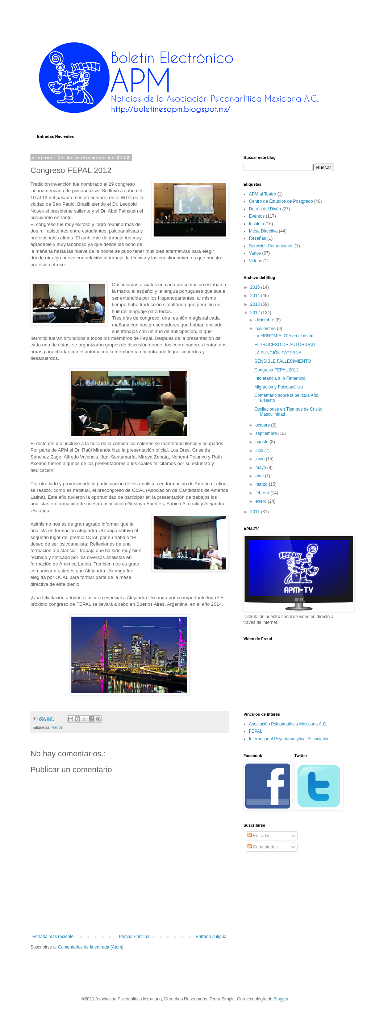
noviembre (266, 328)
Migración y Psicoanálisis (278, 387)
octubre (263, 425)
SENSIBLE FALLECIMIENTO (282, 361)
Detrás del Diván (265, 208)
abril (260, 475)
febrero (262, 492)
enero (261, 501)
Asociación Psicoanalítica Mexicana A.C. (288, 724)
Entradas (258, 835)
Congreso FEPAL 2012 (276, 370)
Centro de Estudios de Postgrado (281, 201)
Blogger (281, 998)
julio (259, 450)
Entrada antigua (211, 936)
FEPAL (255, 731)
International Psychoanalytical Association (289, 738)
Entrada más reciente (53, 936)
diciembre (265, 319)
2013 (255, 304)
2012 (255, 312)
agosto (262, 441)
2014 (255, 295)
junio (260, 458)
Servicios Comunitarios (271, 245)
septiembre (266, 433)
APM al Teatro (262, 194)
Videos (255, 260)
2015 (255, 287)
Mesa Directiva (263, 231)
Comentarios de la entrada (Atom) (91, 947)
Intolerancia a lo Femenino (279, 378)
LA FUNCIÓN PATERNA (277, 352)
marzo (262, 484)
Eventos (256, 216)
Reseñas (257, 238)
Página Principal (134, 936)
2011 (255, 511)
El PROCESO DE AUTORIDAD (284, 344)
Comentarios (262, 847)
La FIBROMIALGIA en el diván (283, 335)
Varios (57, 727)
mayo (261, 467)
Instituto (256, 223)
